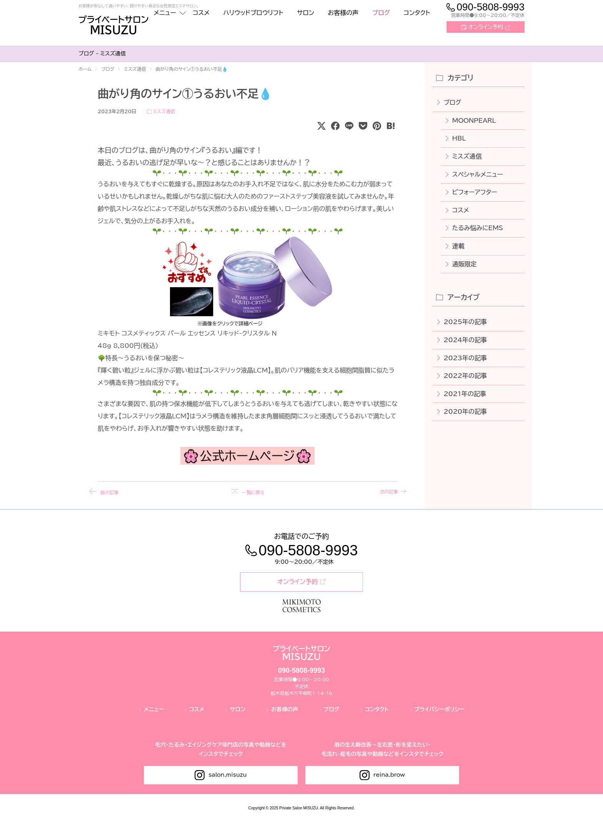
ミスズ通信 (164, 111)
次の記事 (384, 492)
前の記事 (111, 492)
